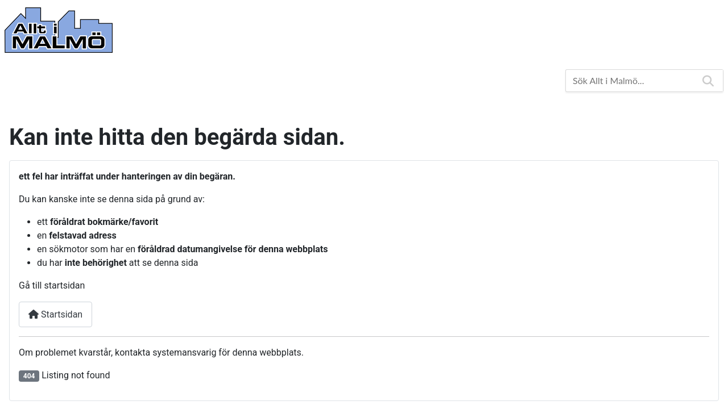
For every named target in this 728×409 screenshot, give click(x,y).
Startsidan (55, 314)
